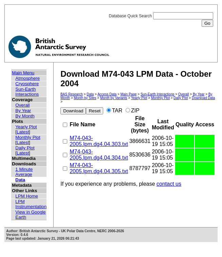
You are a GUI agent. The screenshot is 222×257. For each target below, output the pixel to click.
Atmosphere (27, 78)
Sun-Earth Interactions (27, 92)
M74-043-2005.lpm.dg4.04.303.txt (99, 141)
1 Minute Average (24, 172)
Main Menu (23, 72)
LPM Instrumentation (31, 204)
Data (20, 179)
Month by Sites (85, 98)
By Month (24, 115)
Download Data (203, 98)
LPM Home (26, 196)
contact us (168, 184)
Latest (23, 131)
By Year (23, 110)
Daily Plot (24, 147)
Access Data (106, 94)
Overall (22, 105)
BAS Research (71, 94)
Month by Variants (113, 98)
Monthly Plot (27, 137)
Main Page (129, 94)
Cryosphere (27, 83)
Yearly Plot (26, 126)
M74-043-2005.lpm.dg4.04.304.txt (99, 155)
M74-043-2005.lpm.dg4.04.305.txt (99, 168)
